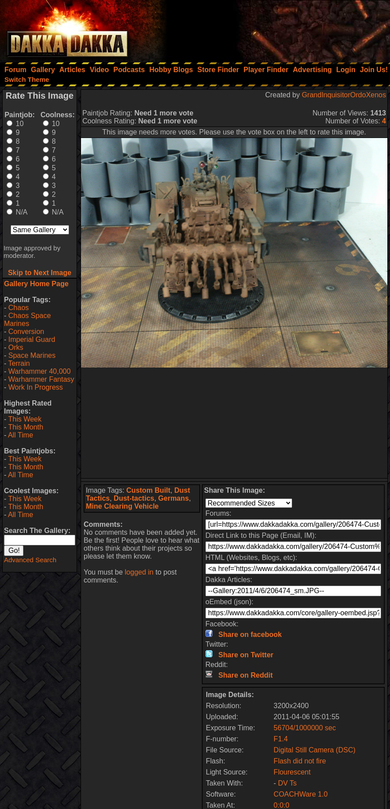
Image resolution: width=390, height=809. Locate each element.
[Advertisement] (271, 28)
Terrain (19, 363)
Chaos (18, 307)
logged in (139, 572)
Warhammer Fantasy (41, 379)
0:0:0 (282, 805)
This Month (25, 427)
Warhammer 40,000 (39, 371)
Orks (15, 347)
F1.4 (281, 739)
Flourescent (292, 772)
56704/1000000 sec (305, 728)
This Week (24, 419)
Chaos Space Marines (27, 319)
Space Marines (32, 355)
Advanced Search (30, 560)
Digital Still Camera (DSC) (314, 750)
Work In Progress (35, 387)
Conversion (26, 331)
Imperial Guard (31, 339)
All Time (20, 435)
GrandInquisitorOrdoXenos (344, 95)
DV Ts (287, 783)
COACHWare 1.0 (301, 794)
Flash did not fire (300, 761)
